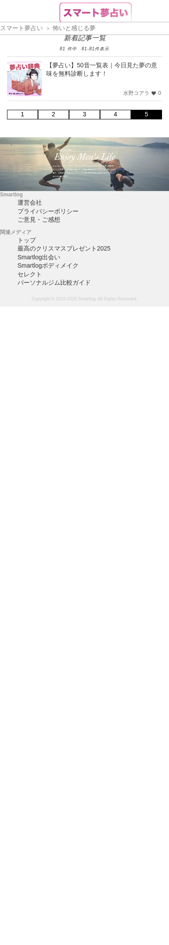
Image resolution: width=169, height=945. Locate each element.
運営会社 (29, 202)
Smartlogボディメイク (48, 265)
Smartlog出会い (38, 257)
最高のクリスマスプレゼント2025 (63, 248)
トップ (26, 240)
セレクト (29, 274)
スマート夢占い (21, 27)
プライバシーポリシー (48, 211)
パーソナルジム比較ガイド (54, 282)
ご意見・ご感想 (38, 219)
